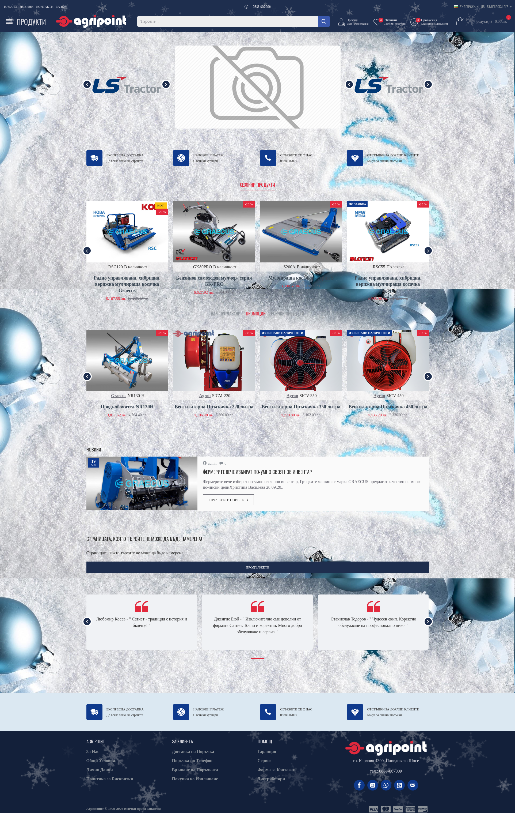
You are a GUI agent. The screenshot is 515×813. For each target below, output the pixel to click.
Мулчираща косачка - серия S (301, 278)
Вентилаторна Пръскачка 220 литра (214, 406)
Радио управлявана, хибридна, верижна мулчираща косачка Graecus (127, 284)
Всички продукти (287, 314)
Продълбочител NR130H (127, 406)
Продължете (257, 567)
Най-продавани (226, 314)
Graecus (118, 395)
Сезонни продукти (257, 185)
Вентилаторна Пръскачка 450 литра (388, 406)
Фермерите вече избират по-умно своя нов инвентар (257, 472)
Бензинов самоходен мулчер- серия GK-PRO (214, 281)
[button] (87, 84)
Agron (205, 395)
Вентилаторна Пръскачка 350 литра (301, 406)
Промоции (256, 314)
